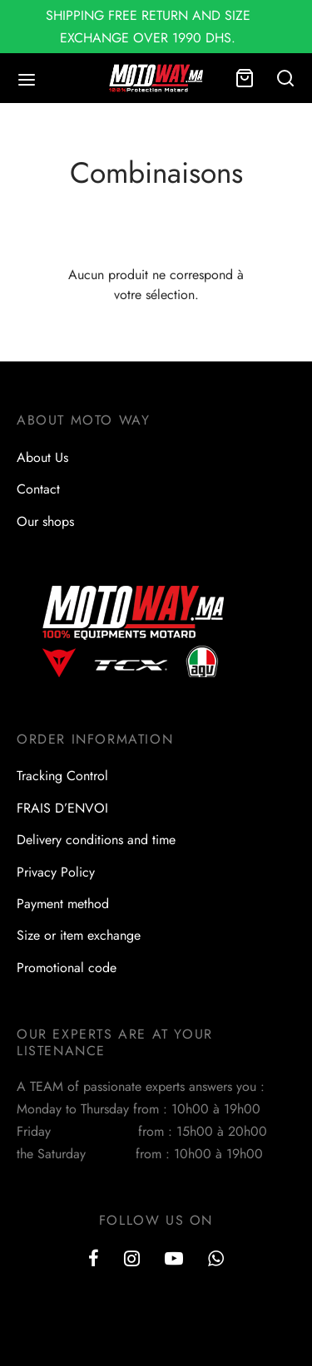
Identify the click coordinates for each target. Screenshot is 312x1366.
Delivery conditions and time (96, 839)
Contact (38, 489)
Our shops (45, 521)
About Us (42, 457)
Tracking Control (62, 775)
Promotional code (66, 967)
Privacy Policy (56, 872)
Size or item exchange (79, 935)
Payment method (63, 903)
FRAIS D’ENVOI (62, 808)
